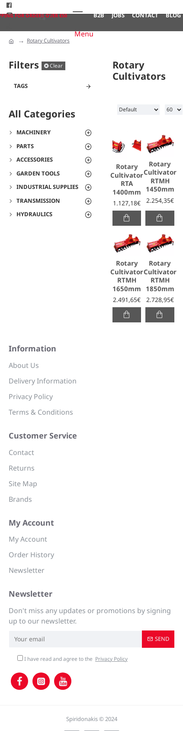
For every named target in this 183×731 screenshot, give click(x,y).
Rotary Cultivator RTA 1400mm (126, 179)
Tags (21, 86)
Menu (83, 34)
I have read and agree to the (73, 659)
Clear (56, 65)
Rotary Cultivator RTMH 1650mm (126, 276)
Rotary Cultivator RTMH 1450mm (160, 177)
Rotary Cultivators (48, 40)
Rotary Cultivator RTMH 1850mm (160, 276)
